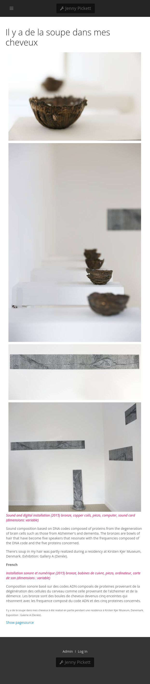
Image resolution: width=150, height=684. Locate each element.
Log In (82, 651)
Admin (68, 651)
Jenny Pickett (75, 8)
